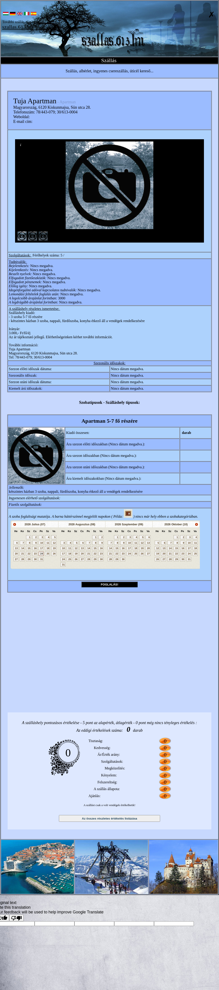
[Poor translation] (16, 918)
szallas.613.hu (17, 27)
